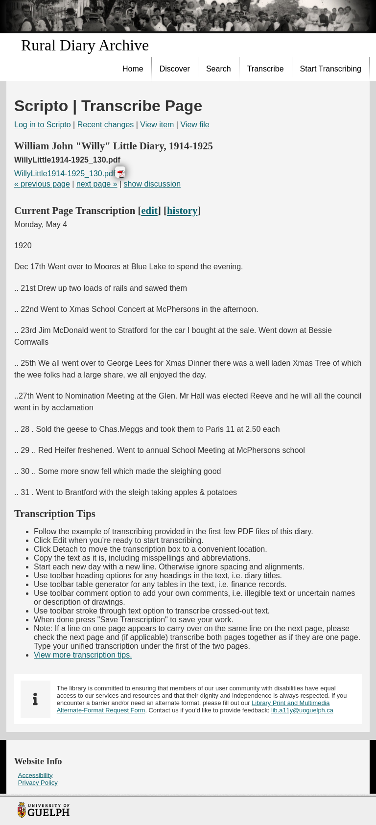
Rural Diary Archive (85, 45)
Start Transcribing (330, 69)
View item (157, 124)
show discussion (152, 184)
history (182, 210)
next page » (97, 184)
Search (218, 69)
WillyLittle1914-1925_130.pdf (64, 173)
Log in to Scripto (42, 124)
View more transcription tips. (83, 655)
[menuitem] (133, 69)
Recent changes (105, 124)
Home (132, 69)
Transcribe (265, 69)
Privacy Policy (38, 782)
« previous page (42, 184)
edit (149, 210)
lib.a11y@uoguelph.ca (302, 710)
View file (194, 124)
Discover (175, 69)
